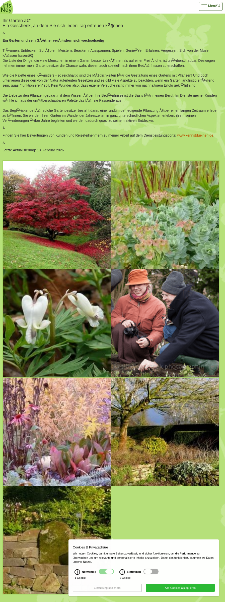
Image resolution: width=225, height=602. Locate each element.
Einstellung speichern (107, 589)
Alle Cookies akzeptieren (180, 589)
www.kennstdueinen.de (195, 135)
